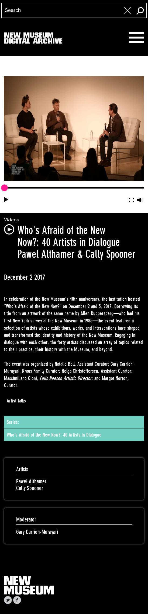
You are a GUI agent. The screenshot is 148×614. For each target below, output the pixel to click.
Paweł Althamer (31, 481)
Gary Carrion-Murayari (37, 532)
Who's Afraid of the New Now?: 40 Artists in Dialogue (54, 435)
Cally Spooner (29, 488)
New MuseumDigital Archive (33, 39)
